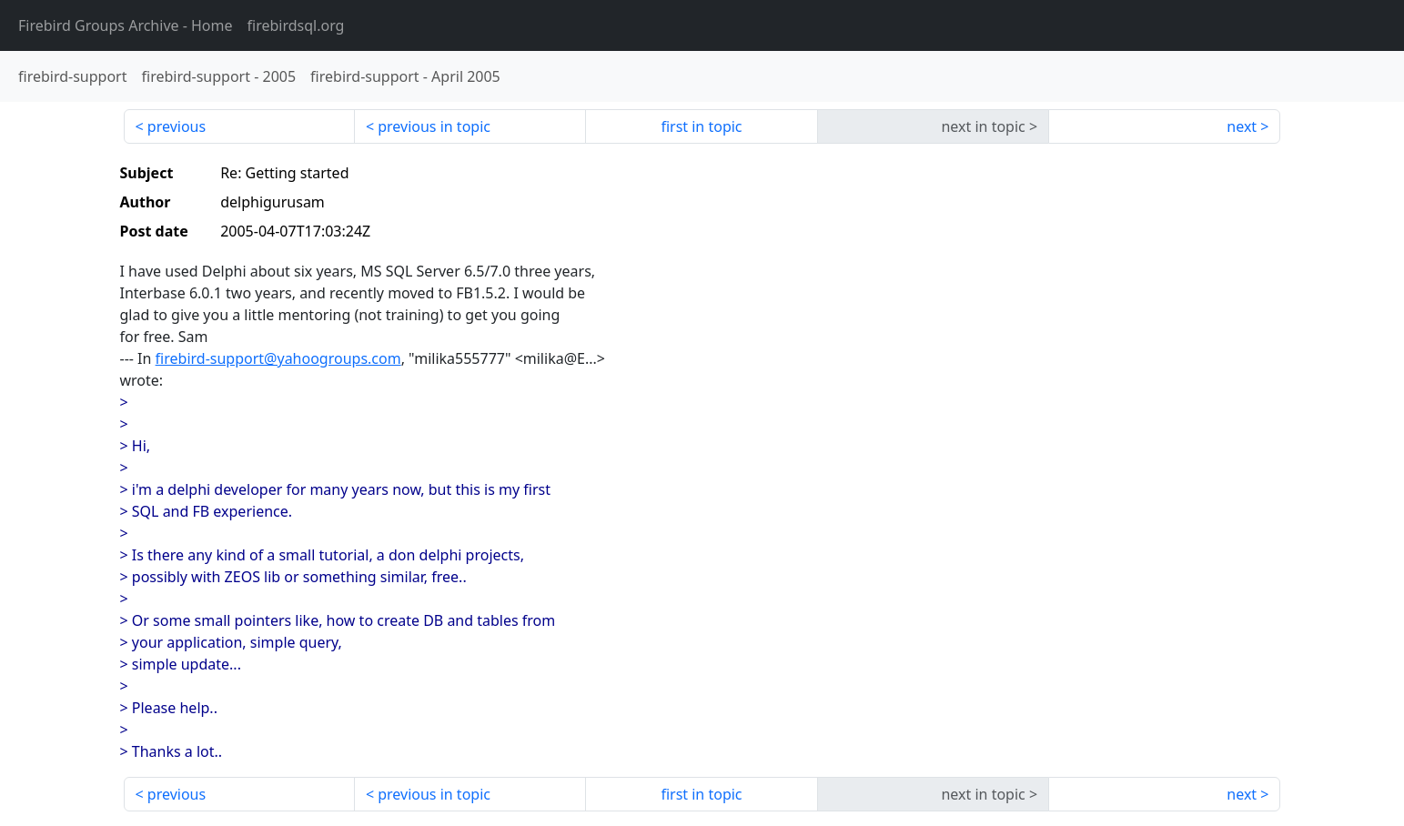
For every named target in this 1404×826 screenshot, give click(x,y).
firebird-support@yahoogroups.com (278, 358)
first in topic (701, 126)
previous (176, 126)
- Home (125, 25)
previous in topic (434, 126)
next (1242, 126)
